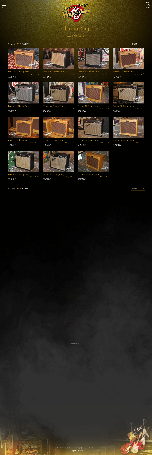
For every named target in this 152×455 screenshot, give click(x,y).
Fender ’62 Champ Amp (18, 71)
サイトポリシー (76, 383)
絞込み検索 (24, 44)
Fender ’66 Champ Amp (53, 106)
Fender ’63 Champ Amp (88, 71)
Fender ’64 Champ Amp (53, 71)
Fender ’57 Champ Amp (123, 71)
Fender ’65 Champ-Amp (53, 174)
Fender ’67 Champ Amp (123, 106)
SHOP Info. (76, 272)
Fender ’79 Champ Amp (18, 106)
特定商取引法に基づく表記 (76, 387)
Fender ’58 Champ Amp (88, 106)
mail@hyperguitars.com (79, 265)
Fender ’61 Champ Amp (88, 174)
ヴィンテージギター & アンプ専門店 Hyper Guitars (76, 448)
